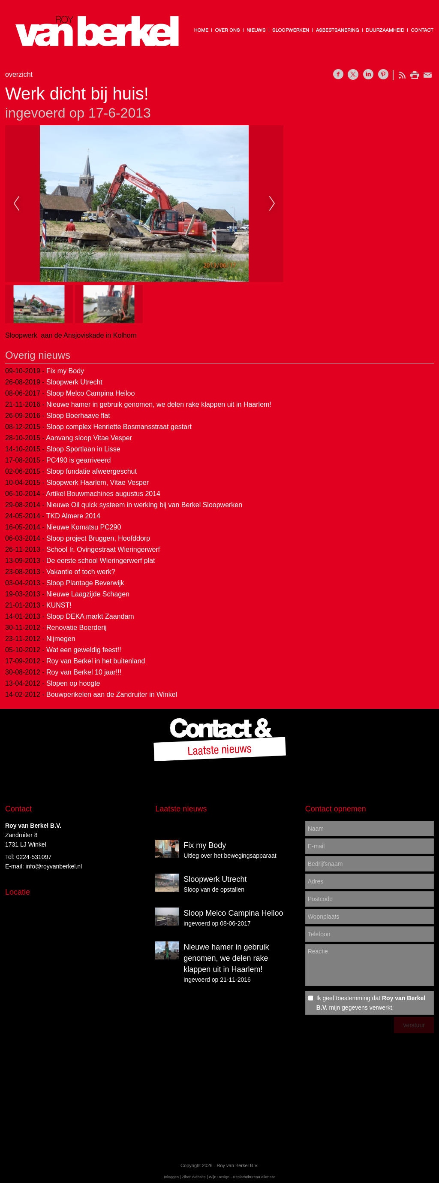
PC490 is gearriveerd (78, 460)
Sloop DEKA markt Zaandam (90, 616)
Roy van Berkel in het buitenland (95, 661)
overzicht (19, 74)
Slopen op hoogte (73, 683)
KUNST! (59, 605)
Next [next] (272, 204)
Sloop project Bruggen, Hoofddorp (98, 538)
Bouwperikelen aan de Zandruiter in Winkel (111, 694)
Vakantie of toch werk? (80, 571)
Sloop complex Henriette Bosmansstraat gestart (119, 426)
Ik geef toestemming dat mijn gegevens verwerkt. (370, 1003)
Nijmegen (60, 638)
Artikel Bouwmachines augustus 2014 (103, 493)
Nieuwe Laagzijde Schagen (87, 594)
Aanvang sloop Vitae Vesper (89, 438)
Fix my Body (65, 371)
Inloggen (171, 1177)
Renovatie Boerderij (76, 627)
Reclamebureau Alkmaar (254, 1177)
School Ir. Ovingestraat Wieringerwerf (103, 549)
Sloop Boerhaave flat (78, 415)
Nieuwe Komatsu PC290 (83, 527)
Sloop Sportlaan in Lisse (83, 449)
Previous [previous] (16, 204)
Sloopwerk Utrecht (74, 382)
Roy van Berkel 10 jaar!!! (83, 672)
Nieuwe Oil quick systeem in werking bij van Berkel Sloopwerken (144, 504)
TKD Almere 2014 (73, 516)
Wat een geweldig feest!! (83, 650)
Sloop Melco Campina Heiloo (90, 393)
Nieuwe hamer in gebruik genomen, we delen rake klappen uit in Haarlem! (158, 404)
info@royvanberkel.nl (53, 866)
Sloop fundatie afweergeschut (91, 471)
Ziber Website (193, 1177)
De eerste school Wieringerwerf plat (100, 560)
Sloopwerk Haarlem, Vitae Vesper (97, 482)
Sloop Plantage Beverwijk (85, 583)
